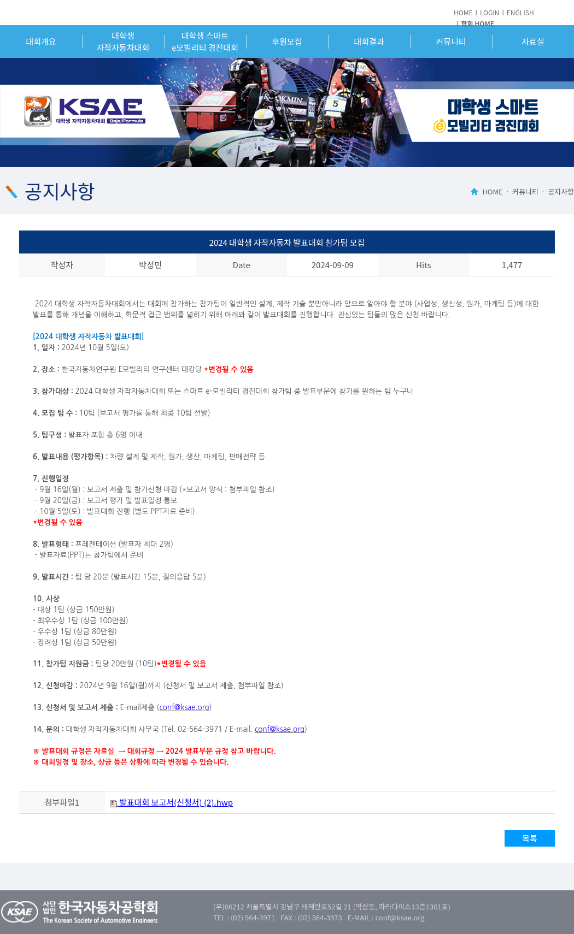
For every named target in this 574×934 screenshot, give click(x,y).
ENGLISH (520, 12)
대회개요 (41, 41)
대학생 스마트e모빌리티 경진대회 (205, 41)
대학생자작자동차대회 (123, 41)
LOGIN (490, 12)
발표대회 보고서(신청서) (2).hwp (171, 802)
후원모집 (287, 41)
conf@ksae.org (184, 707)
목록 (529, 838)
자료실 (533, 41)
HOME (463, 12)
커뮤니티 (451, 41)
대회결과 (369, 41)
